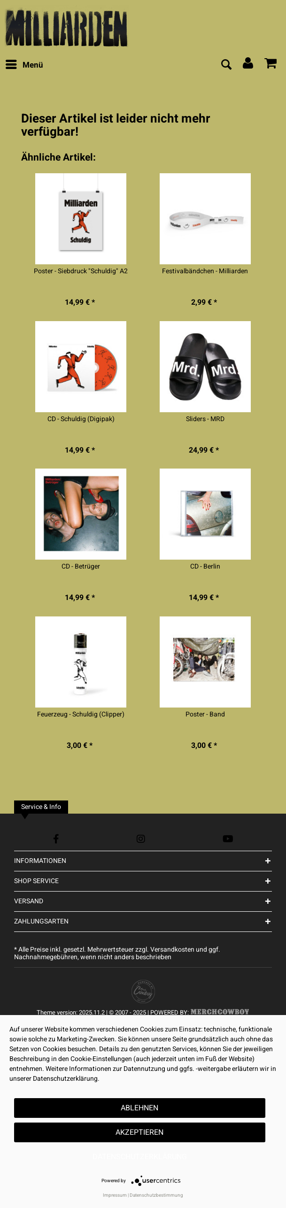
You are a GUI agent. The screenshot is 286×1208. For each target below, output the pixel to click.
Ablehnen (139, 1108)
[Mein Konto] (248, 65)
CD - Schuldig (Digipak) (81, 419)
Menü (24, 64)
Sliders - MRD (205, 419)
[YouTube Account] (228, 839)
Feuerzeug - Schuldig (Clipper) (80, 714)
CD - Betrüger (81, 566)
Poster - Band (205, 714)
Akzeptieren (139, 1132)
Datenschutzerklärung (140, 1156)
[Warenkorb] (271, 65)
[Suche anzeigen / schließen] (225, 65)
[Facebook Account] (56, 839)
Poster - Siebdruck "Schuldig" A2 (81, 271)
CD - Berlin (205, 566)
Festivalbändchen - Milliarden (205, 271)
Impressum (115, 1195)
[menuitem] (24, 65)
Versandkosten (172, 949)
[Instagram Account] (141, 839)
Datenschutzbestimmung (156, 1195)
